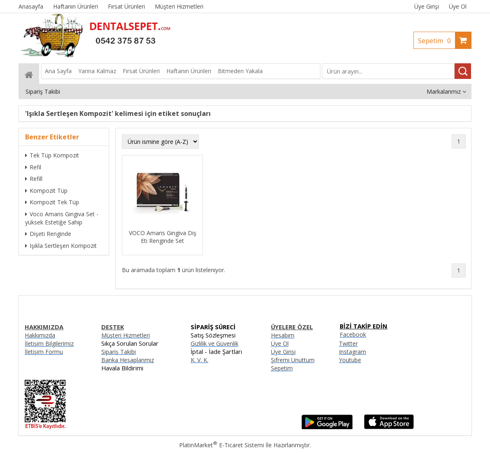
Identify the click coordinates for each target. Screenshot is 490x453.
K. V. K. (199, 360)
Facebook (353, 334)
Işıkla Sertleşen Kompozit (61, 246)
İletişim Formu (44, 352)
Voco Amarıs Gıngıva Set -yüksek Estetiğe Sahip (61, 218)
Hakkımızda (40, 335)
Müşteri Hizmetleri (125, 335)
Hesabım (282, 335)
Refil (33, 167)
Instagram (352, 352)
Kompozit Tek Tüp (52, 202)
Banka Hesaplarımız (127, 360)
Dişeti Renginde (48, 234)
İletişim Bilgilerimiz (49, 343)
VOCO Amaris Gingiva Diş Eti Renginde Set (162, 237)
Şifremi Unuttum (293, 360)
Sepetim (436, 40)
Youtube (350, 360)
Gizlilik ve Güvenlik (214, 343)
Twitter (348, 343)
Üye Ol (458, 6)
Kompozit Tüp (46, 190)
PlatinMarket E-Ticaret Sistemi (221, 445)
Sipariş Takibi (118, 352)
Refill (33, 179)
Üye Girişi (426, 6)
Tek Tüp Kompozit (52, 155)
